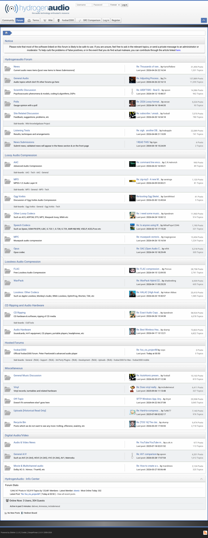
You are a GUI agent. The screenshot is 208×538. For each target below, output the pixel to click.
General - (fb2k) (32, 360)
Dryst (168, 399)
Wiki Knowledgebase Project (38, 124)
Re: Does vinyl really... (147, 387)
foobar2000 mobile (141, 360)
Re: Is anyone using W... (148, 225)
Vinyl (16, 387)
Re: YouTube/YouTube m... (149, 442)
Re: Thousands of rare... (148, 66)
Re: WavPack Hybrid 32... (148, 280)
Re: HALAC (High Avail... (148, 292)
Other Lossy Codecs (24, 213)
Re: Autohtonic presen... (148, 375)
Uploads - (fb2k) (105, 360)
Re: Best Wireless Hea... (148, 329)
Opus (16, 248)
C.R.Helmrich (171, 162)
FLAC (17, 268)
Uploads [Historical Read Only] (30, 410)
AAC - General (42, 172)
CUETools (30, 323)
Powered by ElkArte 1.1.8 (10, 532)
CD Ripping (20, 312)
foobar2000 (20, 349)
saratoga (168, 179)
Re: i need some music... (148, 213)
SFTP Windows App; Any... (149, 399)
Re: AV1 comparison (146, 454)
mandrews (168, 466)
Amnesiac (43, 506)
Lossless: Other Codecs (26, 292)
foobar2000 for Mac (122, 360)
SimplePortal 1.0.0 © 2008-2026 (40, 532)
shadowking (170, 280)
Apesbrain (169, 213)
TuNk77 (167, 410)
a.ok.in (169, 442)
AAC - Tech (30, 172)
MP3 (16, 179)
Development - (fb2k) (88, 360)
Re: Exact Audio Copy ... (148, 312)
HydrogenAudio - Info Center (22, 478)
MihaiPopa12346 (171, 225)
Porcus (168, 269)
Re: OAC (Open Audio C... (149, 248)
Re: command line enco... (149, 162)
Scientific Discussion (25, 90)
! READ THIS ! (143, 142)
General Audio (21, 78)
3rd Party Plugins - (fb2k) (66, 360)
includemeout (167, 387)
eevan (167, 102)
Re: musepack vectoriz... (148, 237)
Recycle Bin (20, 422)
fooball (166, 113)
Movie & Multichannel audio (28, 465)
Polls (16, 101)
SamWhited (169, 196)
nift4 (167, 248)
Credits (24, 532)
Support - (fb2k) (47, 360)
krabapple (167, 130)
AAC (16, 162)
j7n (164, 78)
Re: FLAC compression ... (149, 269)
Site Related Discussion (26, 113)
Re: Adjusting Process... (148, 78)
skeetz (77, 491)
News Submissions (24, 142)
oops (163, 350)
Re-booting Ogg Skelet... (148, 196)
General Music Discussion (27, 375)
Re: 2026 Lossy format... (148, 101)
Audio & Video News (24, 442)
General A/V (20, 454)
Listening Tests (22, 130)
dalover (35, 506)
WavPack (19, 280)
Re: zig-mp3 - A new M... (148, 179)
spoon (167, 90)
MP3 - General (32, 189)
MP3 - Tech (44, 189)
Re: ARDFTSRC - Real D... (148, 90)
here (178, 50)
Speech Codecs (22, 225)
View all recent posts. (66, 494)
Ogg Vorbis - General (34, 207)
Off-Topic (19, 398)
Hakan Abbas (170, 292)
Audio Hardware (22, 329)
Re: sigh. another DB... (147, 130)
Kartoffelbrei (169, 66)
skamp (166, 330)
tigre (155, 142)
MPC (16, 236)
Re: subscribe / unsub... (148, 113)
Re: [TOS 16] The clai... (147, 422)
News (17, 66)
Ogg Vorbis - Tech (52, 207)
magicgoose (170, 237)
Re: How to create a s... (148, 466)
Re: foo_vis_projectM (146, 350)
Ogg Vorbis (20, 196)
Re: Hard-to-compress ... (148, 410)
